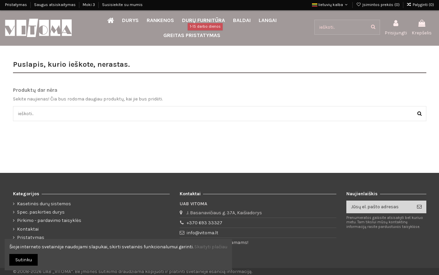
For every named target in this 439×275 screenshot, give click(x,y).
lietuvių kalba (330, 4)
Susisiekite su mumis (122, 4)
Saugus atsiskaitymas (55, 4)
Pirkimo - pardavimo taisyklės (49, 220)
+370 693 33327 (204, 223)
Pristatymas (16, 4)
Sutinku (23, 260)
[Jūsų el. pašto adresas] (379, 207)
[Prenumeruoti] (419, 207)
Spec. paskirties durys (41, 212)
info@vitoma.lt (202, 233)
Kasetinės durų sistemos (44, 204)
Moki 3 (89, 4)
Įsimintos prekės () (378, 4)
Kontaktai (28, 229)
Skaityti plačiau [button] (210, 247)
